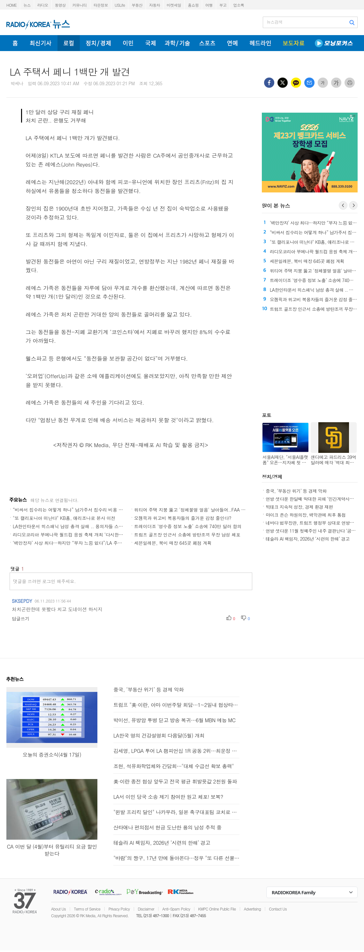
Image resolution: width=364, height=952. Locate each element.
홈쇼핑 (193, 5)
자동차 (154, 5)
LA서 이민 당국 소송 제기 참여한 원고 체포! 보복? (168, 796)
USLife (120, 5)
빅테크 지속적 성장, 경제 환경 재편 (299, 507)
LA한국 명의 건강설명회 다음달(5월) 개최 (158, 735)
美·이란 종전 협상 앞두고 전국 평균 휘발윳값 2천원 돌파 (175, 781)
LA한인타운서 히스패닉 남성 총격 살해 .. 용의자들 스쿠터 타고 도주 (80, 526)
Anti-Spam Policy (176, 908)
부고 (223, 5)
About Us (58, 908)
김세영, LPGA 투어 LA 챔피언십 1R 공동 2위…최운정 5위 (176, 750)
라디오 (42, 5)
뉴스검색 (274, 22)
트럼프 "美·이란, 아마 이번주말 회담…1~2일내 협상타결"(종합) (176, 704)
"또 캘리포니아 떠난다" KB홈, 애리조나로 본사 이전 (64, 518)
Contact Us (278, 908)
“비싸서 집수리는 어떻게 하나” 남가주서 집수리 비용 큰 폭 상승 (76, 509)
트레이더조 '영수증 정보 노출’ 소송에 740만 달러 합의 (187, 526)
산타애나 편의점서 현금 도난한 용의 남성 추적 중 (167, 827)
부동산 (137, 5)
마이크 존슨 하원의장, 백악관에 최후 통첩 (306, 515)
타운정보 (101, 5)
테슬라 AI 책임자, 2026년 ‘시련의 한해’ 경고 (308, 539)
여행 (209, 5)
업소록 (238, 5)
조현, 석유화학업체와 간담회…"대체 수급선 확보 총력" (173, 766)
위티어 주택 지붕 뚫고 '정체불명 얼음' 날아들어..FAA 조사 (192, 509)
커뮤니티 (79, 5)
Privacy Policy (119, 908)
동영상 (60, 5)
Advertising (252, 908)
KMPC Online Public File (217, 908)
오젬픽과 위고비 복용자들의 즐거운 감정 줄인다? (182, 518)
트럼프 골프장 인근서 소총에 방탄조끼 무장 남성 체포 (187, 534)
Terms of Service (87, 908)
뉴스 (27, 5)
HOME (11, 5)
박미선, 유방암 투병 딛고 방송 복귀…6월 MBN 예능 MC (174, 720)
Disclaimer (146, 908)
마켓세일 (174, 5)
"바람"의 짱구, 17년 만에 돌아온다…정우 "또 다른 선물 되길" (176, 858)
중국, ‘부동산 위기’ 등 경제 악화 (296, 491)
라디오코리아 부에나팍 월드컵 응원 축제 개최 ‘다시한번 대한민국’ (78, 534)
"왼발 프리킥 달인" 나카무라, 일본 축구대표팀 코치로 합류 (176, 812)
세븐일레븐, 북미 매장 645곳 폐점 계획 (173, 543)
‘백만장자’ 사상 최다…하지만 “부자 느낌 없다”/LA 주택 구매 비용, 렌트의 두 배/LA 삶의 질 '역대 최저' (114, 543)
